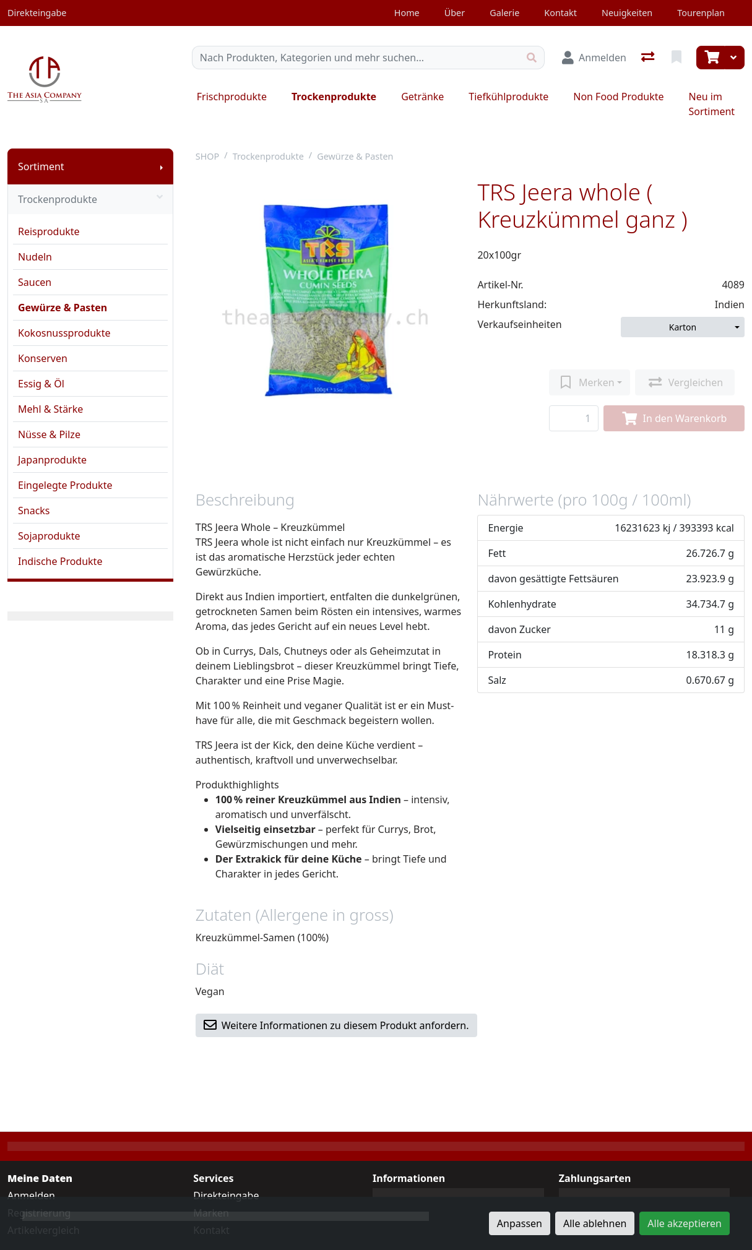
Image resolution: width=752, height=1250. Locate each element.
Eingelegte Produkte (65, 485)
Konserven (42, 358)
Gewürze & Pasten (62, 307)
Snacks (34, 510)
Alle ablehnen (594, 1223)
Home (407, 13)
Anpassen (519, 1223)
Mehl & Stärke (50, 409)
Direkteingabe (226, 1195)
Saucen (34, 282)
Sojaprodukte (49, 536)
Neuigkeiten (627, 13)
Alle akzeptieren (684, 1223)
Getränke (422, 96)
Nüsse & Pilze (49, 434)
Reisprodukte (49, 231)
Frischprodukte (232, 96)
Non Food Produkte (618, 96)
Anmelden (31, 1195)
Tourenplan (701, 13)
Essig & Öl (41, 383)
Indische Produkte (60, 561)
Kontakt (560, 13)
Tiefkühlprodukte (508, 96)
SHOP (208, 156)
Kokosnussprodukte (64, 333)
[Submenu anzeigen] (161, 166)
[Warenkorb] (710, 57)
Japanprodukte (52, 460)
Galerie (504, 13)
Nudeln (35, 257)
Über (454, 13)
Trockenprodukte (334, 96)
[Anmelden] (594, 57)
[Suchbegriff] (356, 57)
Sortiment (41, 166)
